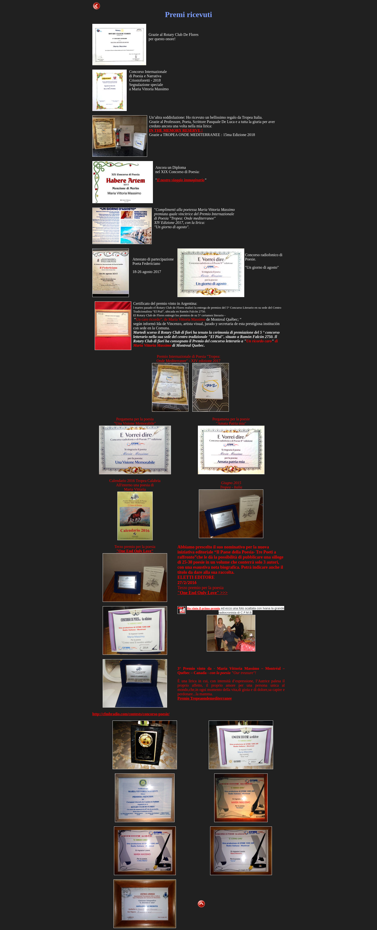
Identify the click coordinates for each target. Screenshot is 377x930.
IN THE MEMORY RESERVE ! (176, 130)
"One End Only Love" (134, 551)
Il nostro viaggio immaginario (181, 180)
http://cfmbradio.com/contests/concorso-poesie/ (131, 714)
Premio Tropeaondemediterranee (204, 698)
